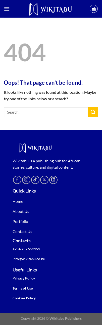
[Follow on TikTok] (35, 180)
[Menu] (7, 9)
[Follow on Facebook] (17, 180)
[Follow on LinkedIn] (53, 180)
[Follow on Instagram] (26, 180)
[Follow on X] (44, 180)
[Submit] (93, 112)
